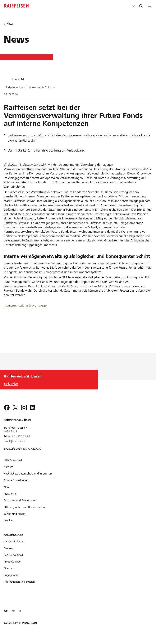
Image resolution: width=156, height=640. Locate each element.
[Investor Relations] (14, 541)
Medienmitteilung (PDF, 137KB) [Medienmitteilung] (25, 305)
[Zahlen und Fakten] (14, 513)
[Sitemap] (8, 568)
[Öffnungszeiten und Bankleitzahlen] (24, 507)
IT (20, 611)
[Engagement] (11, 574)
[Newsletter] (10, 493)
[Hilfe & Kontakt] (13, 460)
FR (13, 611)
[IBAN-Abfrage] (12, 561)
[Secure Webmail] (13, 554)
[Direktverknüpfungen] (133, 6)
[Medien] (8, 520)
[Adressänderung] (13, 534)
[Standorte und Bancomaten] (20, 500)
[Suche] (140, 6)
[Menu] (150, 6)
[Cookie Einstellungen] (16, 480)
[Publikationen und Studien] (19, 581)
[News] (7, 486)
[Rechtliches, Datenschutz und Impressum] (28, 473)
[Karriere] (8, 466)
